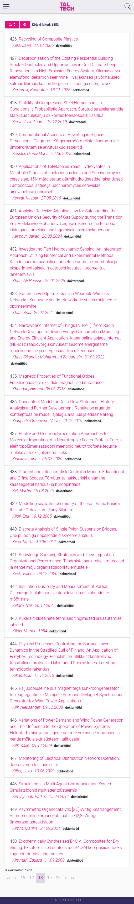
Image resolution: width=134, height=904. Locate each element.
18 (40, 877)
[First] (8, 878)
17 (31, 877)
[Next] (66, 878)
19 (49, 877)
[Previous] (15, 878)
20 (58, 877)
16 (22, 877)
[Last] (73, 878)
